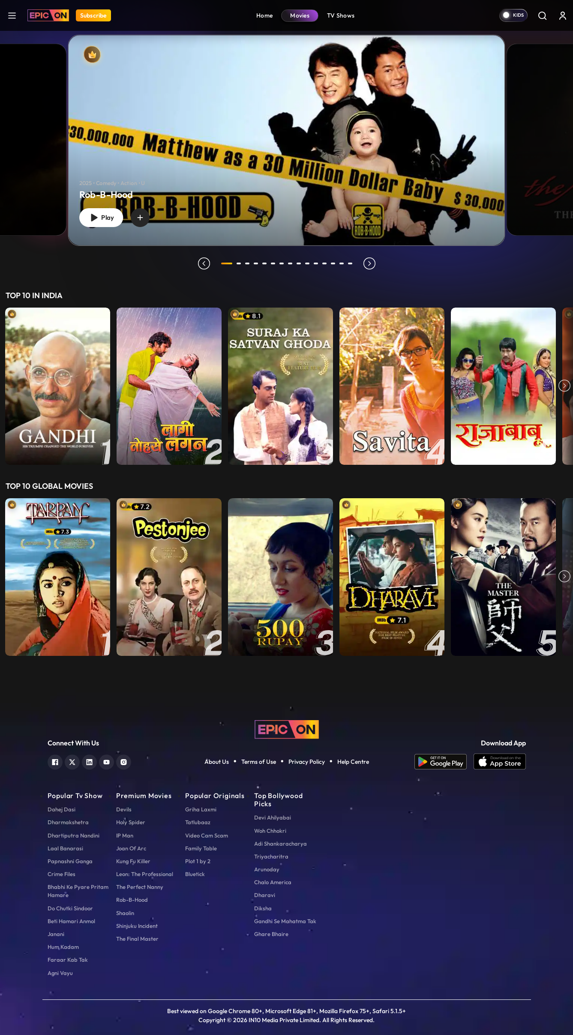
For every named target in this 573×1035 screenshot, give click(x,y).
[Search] (542, 15)
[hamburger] (12, 15)
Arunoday (266, 869)
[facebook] (55, 761)
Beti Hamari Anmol (71, 921)
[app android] (444, 762)
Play (101, 217)
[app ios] (500, 762)
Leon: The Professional (144, 873)
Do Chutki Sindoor (70, 908)
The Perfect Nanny (139, 886)
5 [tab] (264, 263)
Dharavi (264, 894)
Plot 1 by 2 (197, 861)
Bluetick (195, 873)
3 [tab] (247, 263)
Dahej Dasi (61, 809)
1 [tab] (226, 263)
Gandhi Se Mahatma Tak (285, 921)
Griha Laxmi (200, 809)
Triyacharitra (271, 856)
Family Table (201, 848)
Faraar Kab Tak (68, 959)
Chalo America (272, 882)
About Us (216, 762)
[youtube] (106, 761)
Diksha (263, 908)
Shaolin (125, 912)
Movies (299, 15)
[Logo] (48, 15)
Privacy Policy (306, 762)
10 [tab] (307, 263)
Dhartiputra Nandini (73, 835)
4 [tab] (256, 263)
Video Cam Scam (206, 835)
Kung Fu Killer (133, 861)
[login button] (563, 15)
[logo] (287, 728)
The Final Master (137, 938)
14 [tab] (341, 263)
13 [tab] (333, 263)
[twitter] (72, 761)
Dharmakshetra (68, 822)
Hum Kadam (63, 946)
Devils (124, 809)
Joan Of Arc (131, 848)
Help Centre (353, 762)
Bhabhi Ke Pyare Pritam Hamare (78, 890)
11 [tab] (316, 263)
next (369, 263)
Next (564, 386)
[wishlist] (140, 217)
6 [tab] (273, 263)
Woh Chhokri (270, 830)
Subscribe (93, 15)
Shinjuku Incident (137, 925)
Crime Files (61, 873)
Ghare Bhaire (271, 933)
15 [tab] (350, 263)
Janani (56, 933)
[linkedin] (89, 761)
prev (204, 263)
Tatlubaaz (197, 822)
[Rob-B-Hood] (286, 140)
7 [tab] (281, 263)
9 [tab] (299, 263)
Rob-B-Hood (132, 899)
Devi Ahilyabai (272, 817)
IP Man (124, 835)
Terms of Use (258, 762)
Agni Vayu (60, 972)
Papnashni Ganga (70, 861)
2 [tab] (239, 263)
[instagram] (123, 761)
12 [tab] (324, 263)
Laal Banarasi (65, 848)
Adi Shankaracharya (280, 843)
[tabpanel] (286, 133)
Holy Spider (130, 822)
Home (264, 15)
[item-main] (57, 386)
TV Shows (340, 15)
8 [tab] (290, 263)
